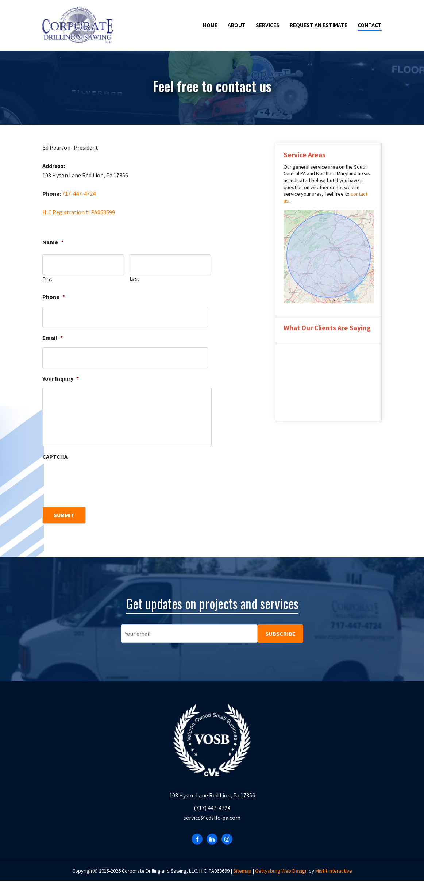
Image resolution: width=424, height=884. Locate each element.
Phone (53, 296)
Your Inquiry (60, 378)
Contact (370, 24)
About (237, 24)
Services (268, 24)
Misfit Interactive (333, 873)
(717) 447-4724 (212, 811)
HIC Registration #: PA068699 (78, 212)
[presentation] (97, 480)
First (47, 279)
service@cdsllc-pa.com (212, 821)
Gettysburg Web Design (281, 873)
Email (52, 337)
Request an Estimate (318, 24)
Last (134, 279)
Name (52, 242)
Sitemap (242, 873)
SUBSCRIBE (280, 628)
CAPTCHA (55, 456)
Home (210, 24)
